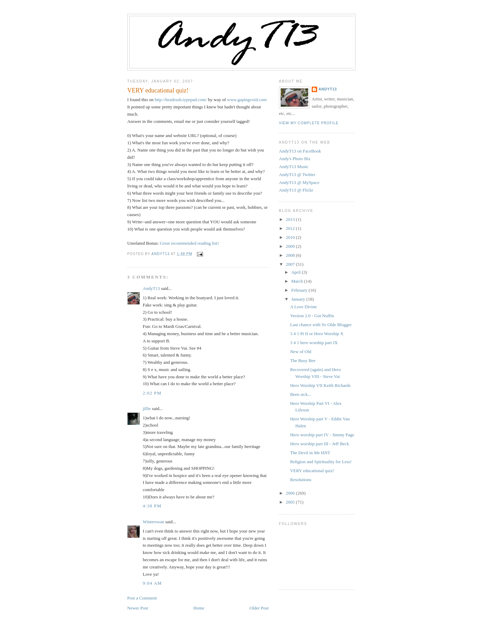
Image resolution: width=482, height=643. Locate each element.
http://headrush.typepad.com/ (180, 99)
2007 (291, 264)
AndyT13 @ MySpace (299, 182)
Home (198, 608)
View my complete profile (309, 123)
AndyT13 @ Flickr (296, 190)
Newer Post (137, 608)
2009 (291, 246)
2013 (291, 219)
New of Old (300, 351)
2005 (291, 502)
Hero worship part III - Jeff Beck (319, 443)
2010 (291, 237)
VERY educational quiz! (312, 470)
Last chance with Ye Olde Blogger (320, 324)
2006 (291, 493)
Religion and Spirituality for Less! (320, 461)
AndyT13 (151, 288)
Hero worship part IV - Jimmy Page (322, 434)
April (296, 272)
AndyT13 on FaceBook (300, 151)
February (300, 290)
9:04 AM (152, 583)
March (297, 281)
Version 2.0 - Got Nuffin (312, 315)
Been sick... (300, 394)
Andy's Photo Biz (294, 158)
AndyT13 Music (294, 166)
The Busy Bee (302, 360)
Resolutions (300, 479)
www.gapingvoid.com (247, 99)
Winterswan (153, 521)
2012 (291, 228)
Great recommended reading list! (189, 243)
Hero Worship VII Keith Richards (320, 385)
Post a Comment (142, 598)
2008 (291, 255)
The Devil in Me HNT (310, 452)
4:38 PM (152, 505)
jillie (147, 408)
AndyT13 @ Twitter (297, 174)
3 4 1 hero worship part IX (314, 342)
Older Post (259, 608)
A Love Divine (303, 306)
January (299, 299)
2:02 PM (152, 393)
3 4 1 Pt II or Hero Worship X (316, 333)
